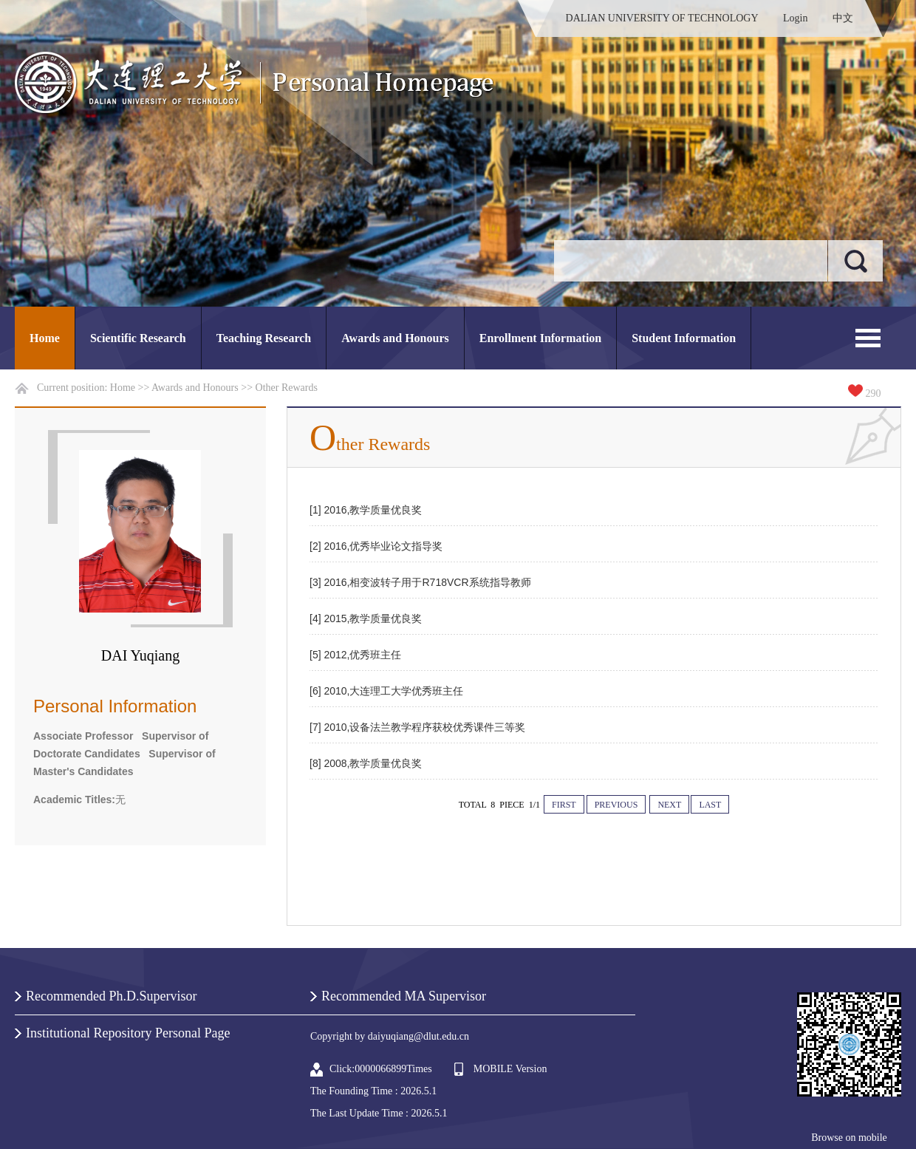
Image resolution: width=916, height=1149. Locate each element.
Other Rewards (287, 387)
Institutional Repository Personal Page (128, 1033)
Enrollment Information (540, 338)
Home (45, 338)
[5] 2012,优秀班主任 (356, 655)
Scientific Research (138, 338)
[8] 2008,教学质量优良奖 (366, 763)
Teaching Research (263, 338)
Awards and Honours (395, 338)
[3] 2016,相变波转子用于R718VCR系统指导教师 (420, 582)
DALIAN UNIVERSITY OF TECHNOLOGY (662, 18)
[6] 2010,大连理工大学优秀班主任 (387, 691)
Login (795, 18)
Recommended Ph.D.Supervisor (111, 996)
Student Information (684, 338)
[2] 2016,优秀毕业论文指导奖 (376, 546)
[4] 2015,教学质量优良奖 (366, 618)
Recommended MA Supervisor (403, 996)
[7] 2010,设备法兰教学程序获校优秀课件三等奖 (418, 727)
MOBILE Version (510, 1068)
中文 (843, 18)
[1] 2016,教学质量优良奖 (366, 510)
